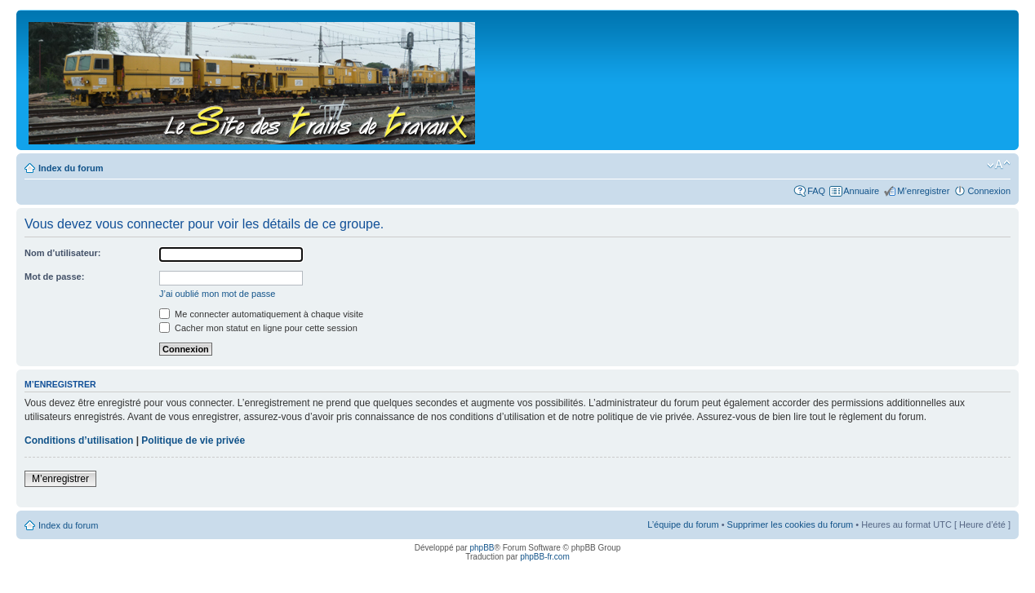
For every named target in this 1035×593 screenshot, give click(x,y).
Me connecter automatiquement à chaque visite (261, 314)
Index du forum (70, 168)
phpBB (481, 547)
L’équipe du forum (682, 524)
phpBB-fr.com (545, 556)
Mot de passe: (54, 276)
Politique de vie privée (193, 440)
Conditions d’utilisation (78, 440)
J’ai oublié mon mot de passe (217, 294)
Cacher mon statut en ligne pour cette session (258, 328)
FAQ (816, 191)
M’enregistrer (923, 191)
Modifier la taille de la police (999, 164)
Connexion (989, 191)
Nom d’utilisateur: (62, 253)
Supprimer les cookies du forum (790, 524)
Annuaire (861, 191)
